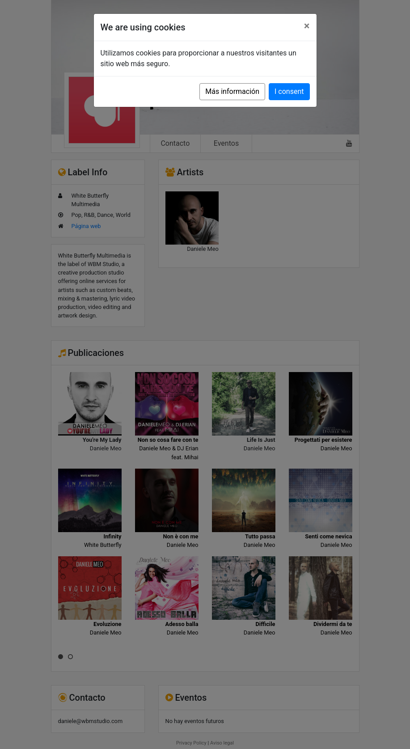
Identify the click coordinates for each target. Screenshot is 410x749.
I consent (289, 91)
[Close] (307, 26)
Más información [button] (232, 91)
